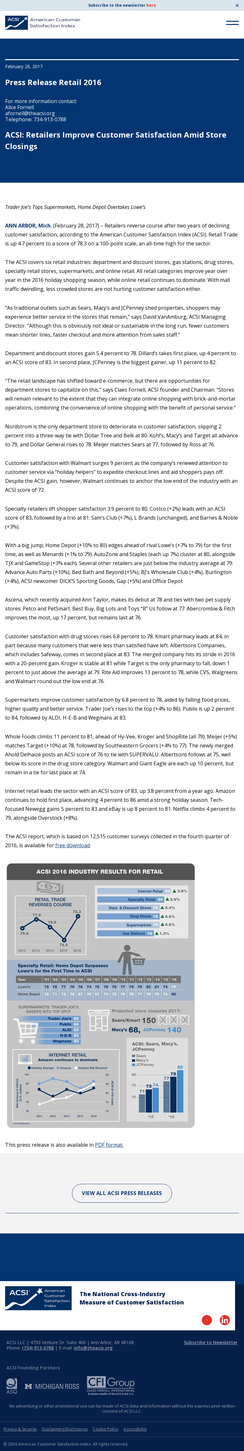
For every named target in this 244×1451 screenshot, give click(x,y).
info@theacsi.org (93, 1348)
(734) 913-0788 (38, 1348)
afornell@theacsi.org (30, 113)
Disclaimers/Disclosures (65, 1429)
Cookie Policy (105, 1429)
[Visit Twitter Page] (207, 1320)
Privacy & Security (20, 1429)
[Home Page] (38, 1298)
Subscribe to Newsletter (211, 1342)
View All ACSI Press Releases (122, 1193)
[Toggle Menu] (232, 23)
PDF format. (109, 1144)
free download (72, 845)
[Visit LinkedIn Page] (225, 1320)
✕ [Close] (237, 5)
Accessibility (135, 1429)
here (151, 5)
